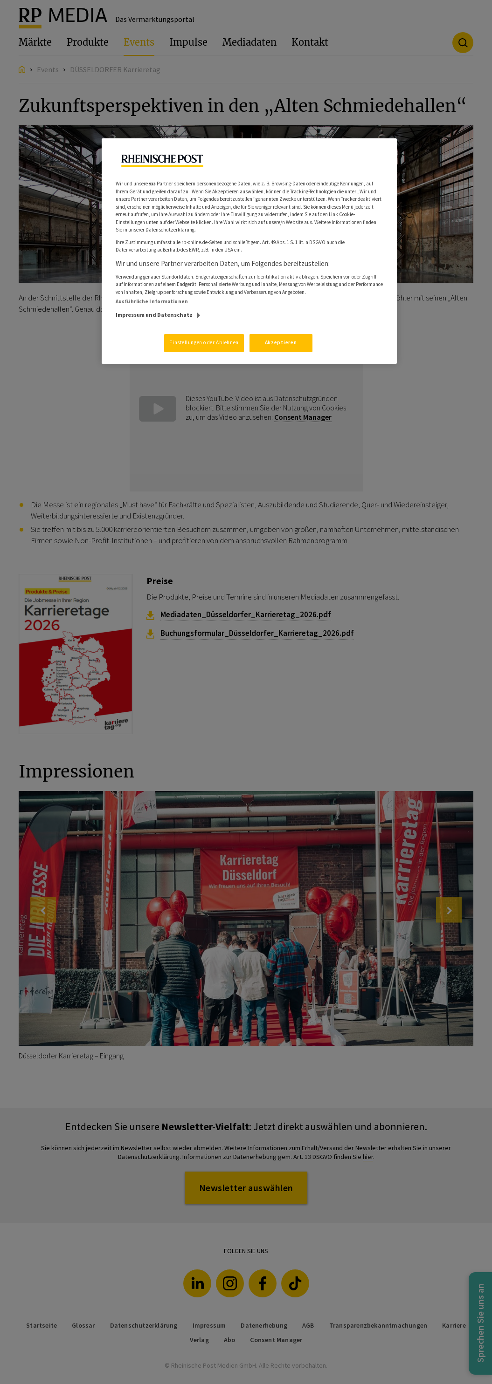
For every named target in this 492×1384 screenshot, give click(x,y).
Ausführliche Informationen (152, 301)
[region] (249, 251)
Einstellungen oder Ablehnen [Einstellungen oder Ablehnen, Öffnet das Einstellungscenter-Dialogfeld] (203, 342)
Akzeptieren (281, 342)
